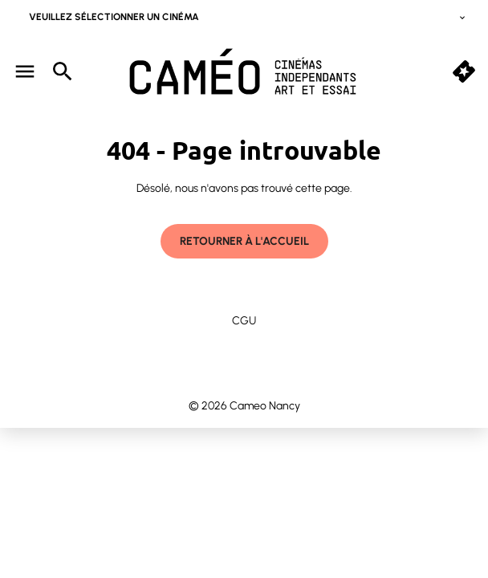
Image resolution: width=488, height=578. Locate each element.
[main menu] (25, 71)
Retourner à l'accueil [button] (244, 241)
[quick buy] (464, 71)
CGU (244, 321)
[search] (62, 71)
